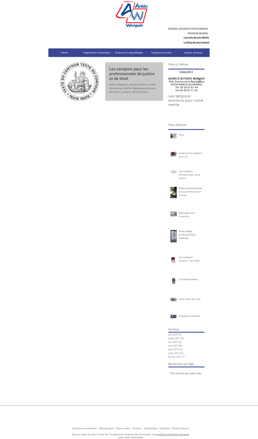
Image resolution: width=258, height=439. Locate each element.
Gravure (137, 428)
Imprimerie (78, 428)
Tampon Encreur (180, 428)
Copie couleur (123, 428)
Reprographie (106, 428)
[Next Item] (199, 81)
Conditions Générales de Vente (172, 434)
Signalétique (150, 428)
